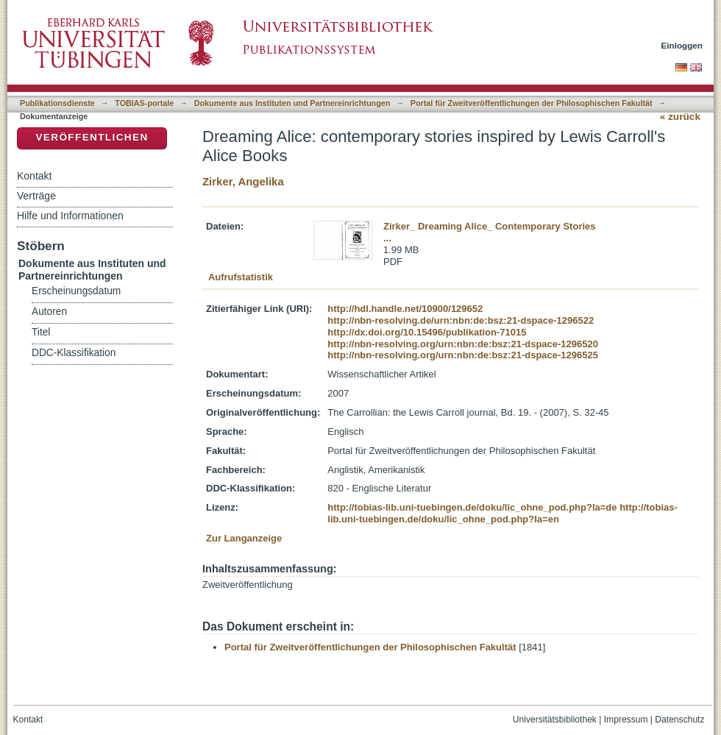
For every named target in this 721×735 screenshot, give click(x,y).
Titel (41, 332)
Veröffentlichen (91, 137)
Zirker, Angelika (243, 181)
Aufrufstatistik (240, 277)
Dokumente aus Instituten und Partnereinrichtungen (292, 103)
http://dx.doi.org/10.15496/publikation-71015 (426, 332)
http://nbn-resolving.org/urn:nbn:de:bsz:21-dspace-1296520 (462, 343)
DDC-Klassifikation (74, 352)
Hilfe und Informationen (70, 215)
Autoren (49, 311)
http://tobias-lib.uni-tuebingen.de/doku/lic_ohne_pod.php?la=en (502, 513)
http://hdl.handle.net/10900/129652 (405, 308)
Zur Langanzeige (244, 538)
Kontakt (34, 176)
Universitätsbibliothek (555, 719)
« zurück (680, 116)
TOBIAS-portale (144, 103)
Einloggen (682, 45)
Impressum (626, 719)
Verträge (36, 196)
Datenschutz (679, 719)
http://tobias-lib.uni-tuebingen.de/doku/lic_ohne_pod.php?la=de (472, 507)
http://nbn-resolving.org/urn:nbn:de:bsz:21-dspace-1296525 (462, 355)
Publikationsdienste (57, 103)
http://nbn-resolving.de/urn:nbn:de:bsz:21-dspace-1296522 (460, 320)
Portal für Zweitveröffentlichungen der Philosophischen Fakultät (532, 103)
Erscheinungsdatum (76, 291)
